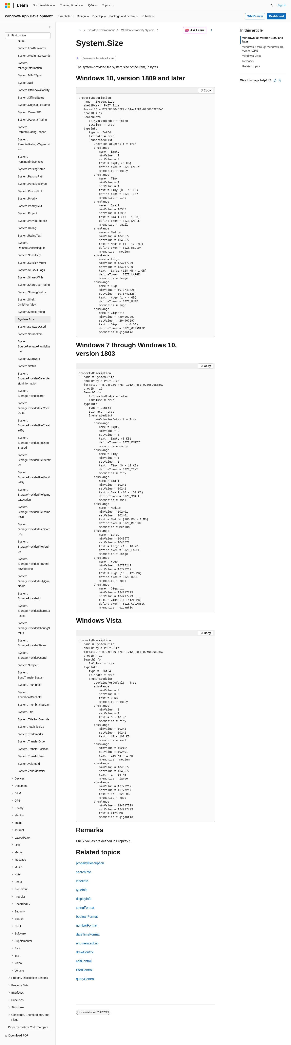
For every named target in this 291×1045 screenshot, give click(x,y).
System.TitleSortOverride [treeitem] (33, 710)
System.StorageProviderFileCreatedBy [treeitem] (34, 416)
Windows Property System (137, 30)
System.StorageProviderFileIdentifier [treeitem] (34, 450)
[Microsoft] (7, 5)
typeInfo (82, 890)
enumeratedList (87, 943)
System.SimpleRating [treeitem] (31, 302)
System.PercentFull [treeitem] (30, 181)
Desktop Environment (101, 30)
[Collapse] (49, 27)
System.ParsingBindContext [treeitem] (30, 149)
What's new (255, 16)
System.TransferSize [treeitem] (31, 746)
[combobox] (28, 35)
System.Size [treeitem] (26, 309)
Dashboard (276, 16)
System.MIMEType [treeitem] (29, 65)
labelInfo (82, 881)
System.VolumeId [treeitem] (29, 754)
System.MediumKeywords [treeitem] (34, 46)
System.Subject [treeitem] (27, 655)
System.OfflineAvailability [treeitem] (34, 80)
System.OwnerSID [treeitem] (29, 102)
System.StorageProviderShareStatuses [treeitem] (34, 601)
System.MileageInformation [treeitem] (30, 56)
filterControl (84, 970)
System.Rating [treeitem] (27, 218)
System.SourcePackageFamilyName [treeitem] (34, 336)
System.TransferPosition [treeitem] (33, 739)
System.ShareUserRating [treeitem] (34, 275)
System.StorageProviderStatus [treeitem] (32, 633)
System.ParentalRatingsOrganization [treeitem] (34, 134)
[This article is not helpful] (279, 80)
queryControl (85, 979)
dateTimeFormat (88, 934)
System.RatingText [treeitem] (29, 226)
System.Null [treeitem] (25, 73)
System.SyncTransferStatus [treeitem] (30, 665)
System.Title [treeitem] (25, 702)
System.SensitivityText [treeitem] (32, 253)
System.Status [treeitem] (27, 356)
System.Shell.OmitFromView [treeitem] (27, 292)
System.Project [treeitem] (27, 203)
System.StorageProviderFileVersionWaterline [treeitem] (33, 554)
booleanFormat (87, 916)
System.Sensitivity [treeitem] (29, 245)
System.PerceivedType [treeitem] (32, 174)
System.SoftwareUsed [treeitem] (32, 317)
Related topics (251, 66)
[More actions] (211, 30)
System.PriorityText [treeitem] (30, 196)
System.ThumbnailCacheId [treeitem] (30, 685)
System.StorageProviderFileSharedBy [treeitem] (34, 519)
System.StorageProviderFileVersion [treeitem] (33, 537)
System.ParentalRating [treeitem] (32, 110)
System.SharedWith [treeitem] (30, 268)
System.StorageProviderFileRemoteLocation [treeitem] (34, 485)
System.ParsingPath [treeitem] (30, 167)
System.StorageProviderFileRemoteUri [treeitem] (34, 502)
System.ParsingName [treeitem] (31, 159)
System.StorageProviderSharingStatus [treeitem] (34, 618)
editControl (84, 961)
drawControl (84, 952)
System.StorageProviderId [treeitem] (29, 586)
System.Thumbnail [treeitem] (29, 675)
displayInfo (84, 899)
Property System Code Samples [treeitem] (28, 1017)
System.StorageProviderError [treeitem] (31, 384)
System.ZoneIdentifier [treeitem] (31, 761)
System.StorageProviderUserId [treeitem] (32, 646)
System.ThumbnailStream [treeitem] (34, 695)
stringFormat (85, 907)
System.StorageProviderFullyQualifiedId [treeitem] (34, 571)
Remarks (248, 61)
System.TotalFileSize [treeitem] (31, 717)
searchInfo (83, 872)
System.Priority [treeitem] (27, 189)
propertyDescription (90, 863)
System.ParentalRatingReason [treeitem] (32, 120)
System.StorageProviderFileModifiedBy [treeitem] (34, 467)
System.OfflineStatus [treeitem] (31, 88)
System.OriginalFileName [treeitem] (34, 95)
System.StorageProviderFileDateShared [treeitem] (33, 433)
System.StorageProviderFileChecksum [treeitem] (33, 398)
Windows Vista (251, 55)
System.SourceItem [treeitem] (30, 324)
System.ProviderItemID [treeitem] (32, 211)
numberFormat (86, 925)
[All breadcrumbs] (79, 30)
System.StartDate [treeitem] (29, 349)
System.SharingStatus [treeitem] (32, 282)
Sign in (281, 5)
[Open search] (272, 5)
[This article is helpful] (275, 80)
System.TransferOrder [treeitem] (32, 732)
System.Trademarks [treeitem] (30, 724)
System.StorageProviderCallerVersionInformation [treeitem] (34, 369)
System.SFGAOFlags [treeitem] (31, 260)
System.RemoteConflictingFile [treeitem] (31, 236)
